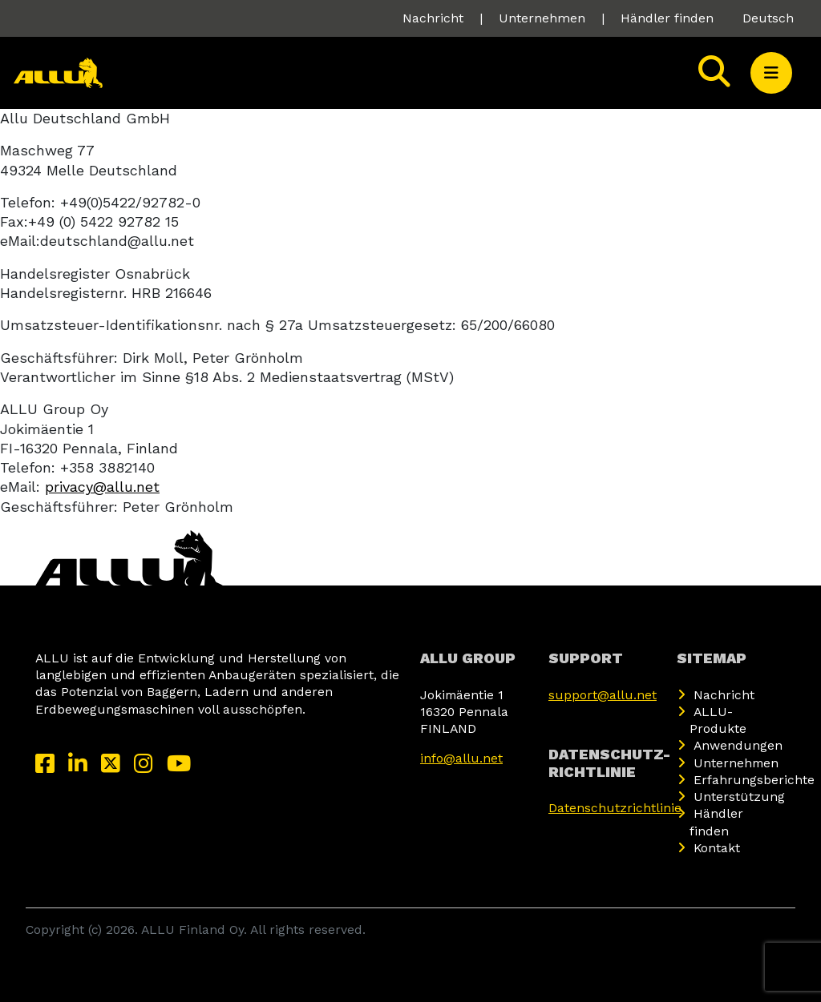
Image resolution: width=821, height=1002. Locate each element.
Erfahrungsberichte (754, 779)
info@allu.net (461, 758)
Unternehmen (542, 18)
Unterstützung (739, 796)
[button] (771, 73)
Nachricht (432, 18)
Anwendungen (738, 745)
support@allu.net (602, 694)
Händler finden (667, 18)
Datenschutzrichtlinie (614, 807)
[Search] (714, 73)
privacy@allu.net (102, 486)
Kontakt (717, 847)
